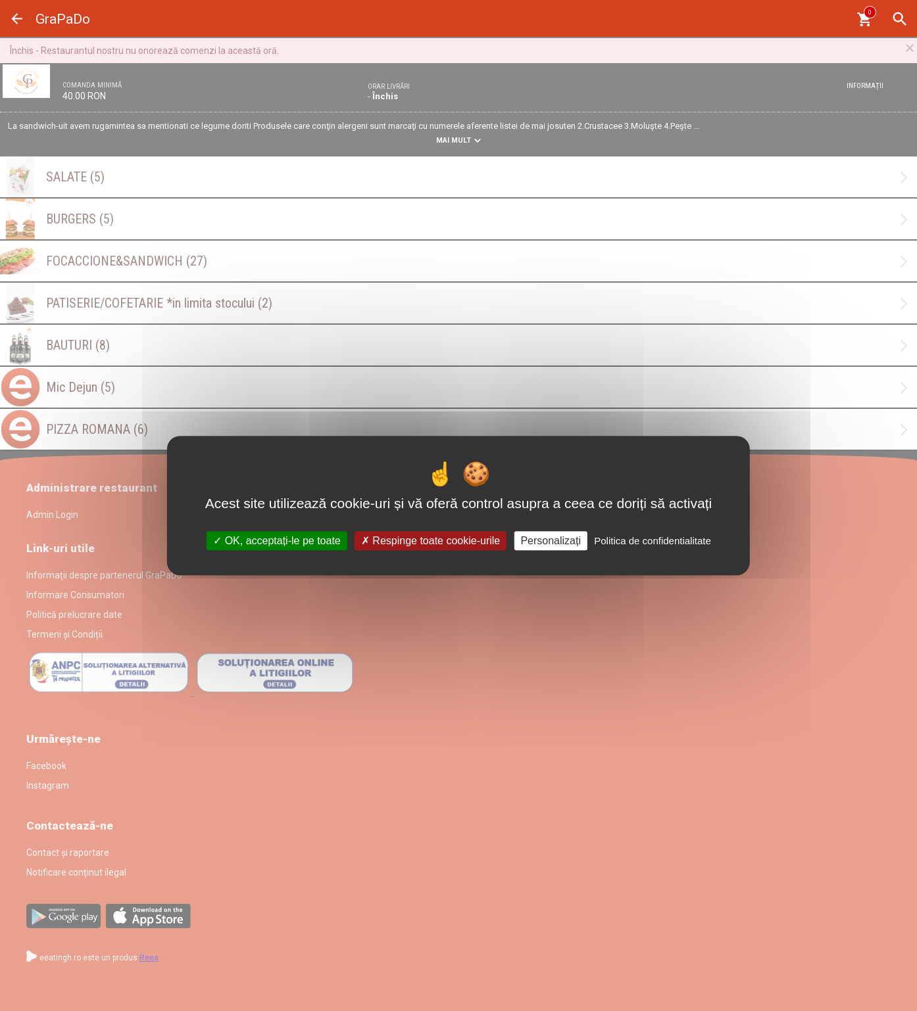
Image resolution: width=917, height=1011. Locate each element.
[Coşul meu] (864, 19)
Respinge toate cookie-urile (430, 540)
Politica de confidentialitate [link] (652, 540)
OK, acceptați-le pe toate (277, 540)
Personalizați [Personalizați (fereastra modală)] (550, 540)
